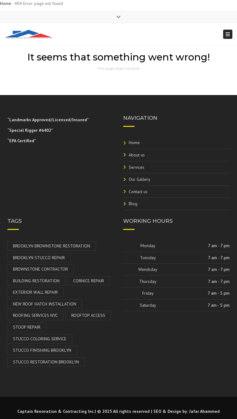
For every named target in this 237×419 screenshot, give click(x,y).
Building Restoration (36, 281)
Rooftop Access (88, 315)
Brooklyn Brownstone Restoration (51, 246)
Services (136, 167)
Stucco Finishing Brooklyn (42, 350)
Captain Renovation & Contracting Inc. (56, 411)
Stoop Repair (26, 327)
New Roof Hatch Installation (44, 304)
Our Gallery (139, 179)
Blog (133, 203)
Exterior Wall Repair (35, 292)
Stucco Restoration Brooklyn (46, 362)
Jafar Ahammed (204, 411)
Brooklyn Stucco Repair (39, 257)
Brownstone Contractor (40, 269)
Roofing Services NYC (35, 315)
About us (137, 155)
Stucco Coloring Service (39, 339)
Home (5, 3)
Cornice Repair (88, 281)
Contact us (138, 191)
